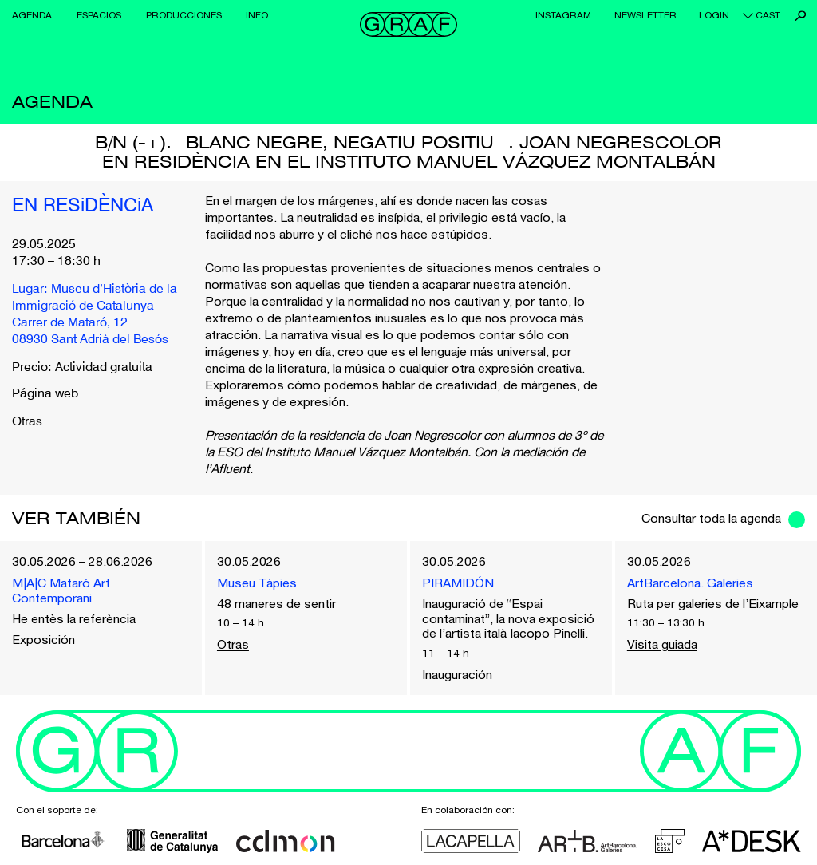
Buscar (800, 15)
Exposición (43, 639)
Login (714, 15)
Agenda (32, 15)
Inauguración (457, 674)
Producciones (184, 15)
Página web (45, 395)
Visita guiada (662, 644)
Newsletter (645, 15)
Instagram (563, 15)
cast (768, 15)
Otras (27, 422)
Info (257, 15)
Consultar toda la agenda (711, 518)
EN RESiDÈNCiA (82, 206)
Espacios (99, 15)
